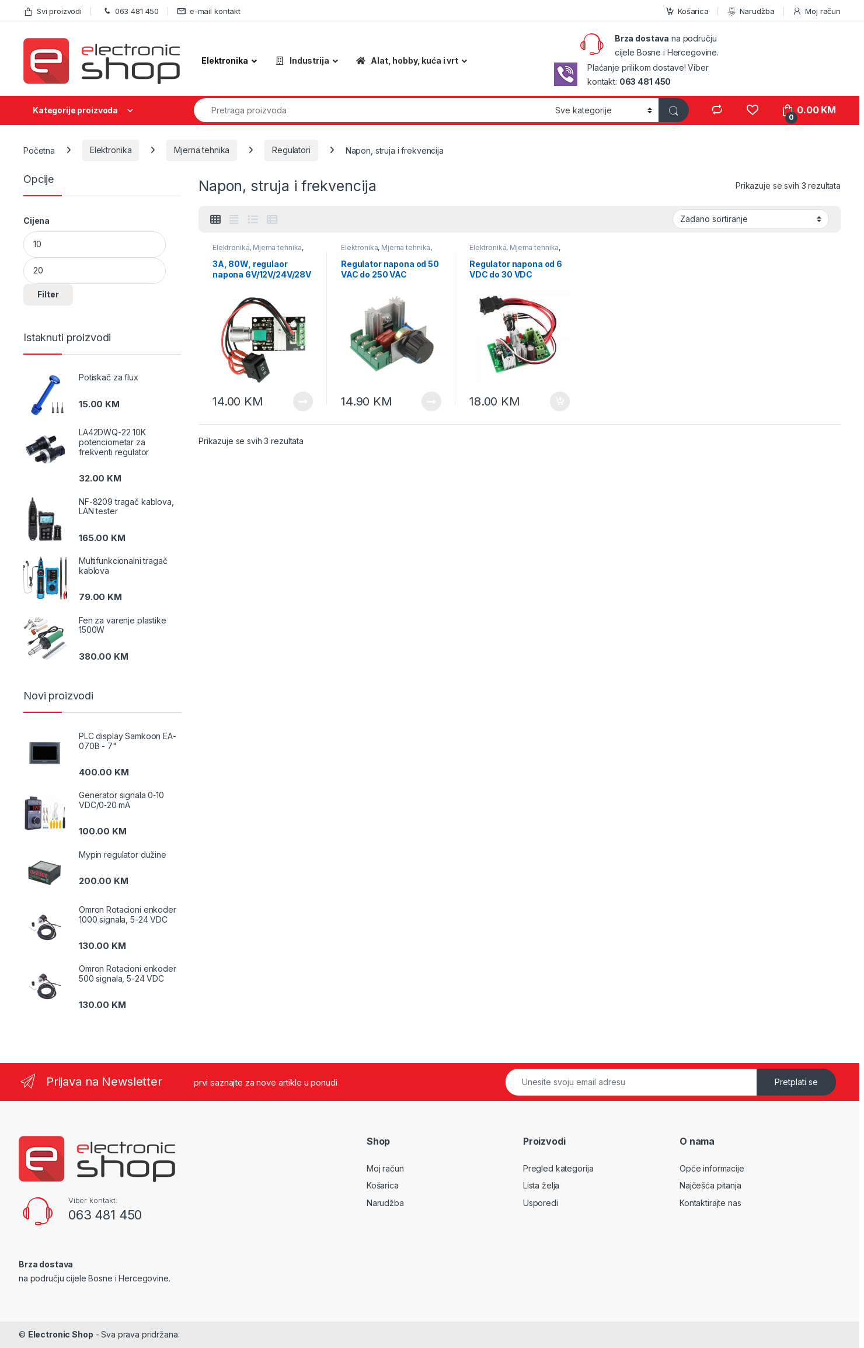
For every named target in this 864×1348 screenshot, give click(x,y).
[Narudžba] (751, 219)
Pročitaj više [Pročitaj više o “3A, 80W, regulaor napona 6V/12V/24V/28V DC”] (303, 401)
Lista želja (541, 1185)
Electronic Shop (60, 1334)
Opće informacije (712, 1168)
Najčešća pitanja (710, 1185)
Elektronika (110, 150)
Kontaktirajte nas (710, 1203)
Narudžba (751, 11)
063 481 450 (129, 11)
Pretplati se (796, 1082)
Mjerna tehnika (201, 150)
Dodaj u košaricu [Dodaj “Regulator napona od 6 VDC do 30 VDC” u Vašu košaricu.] (560, 401)
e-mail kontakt (209, 11)
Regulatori (291, 150)
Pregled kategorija (558, 1168)
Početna (39, 150)
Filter (48, 294)
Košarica (687, 11)
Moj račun (816, 11)
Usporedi (540, 1203)
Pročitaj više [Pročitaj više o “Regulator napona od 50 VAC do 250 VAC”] (431, 401)
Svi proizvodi (52, 11)
